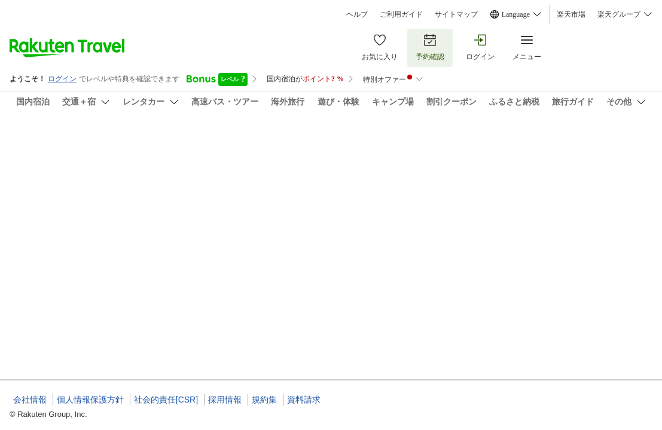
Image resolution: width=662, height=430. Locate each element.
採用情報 (225, 399)
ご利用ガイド (401, 14)
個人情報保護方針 (90, 399)
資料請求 (304, 399)
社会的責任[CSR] (166, 399)
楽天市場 (571, 14)
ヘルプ (357, 14)
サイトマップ (456, 14)
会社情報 (30, 399)
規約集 (264, 399)
